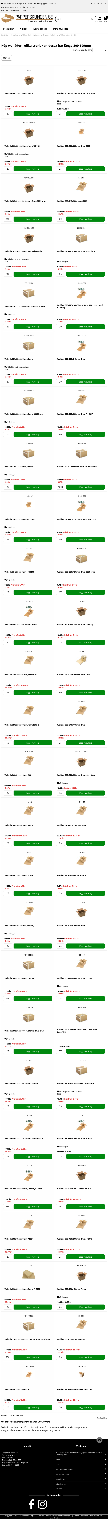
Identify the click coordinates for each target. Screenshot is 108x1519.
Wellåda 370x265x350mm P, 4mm (72, 825)
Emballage (14, 35)
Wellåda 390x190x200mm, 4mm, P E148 (74, 1239)
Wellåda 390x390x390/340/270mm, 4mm (75, 1389)
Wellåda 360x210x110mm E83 (18, 775)
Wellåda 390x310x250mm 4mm (71, 1339)
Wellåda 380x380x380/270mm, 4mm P (74, 1188)
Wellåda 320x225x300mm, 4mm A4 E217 (75, 414)
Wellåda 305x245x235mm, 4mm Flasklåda (23, 251)
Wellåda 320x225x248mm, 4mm (71, 359)
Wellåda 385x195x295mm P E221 (19, 1239)
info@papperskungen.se (44, 3)
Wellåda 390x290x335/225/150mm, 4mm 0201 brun (27, 1339)
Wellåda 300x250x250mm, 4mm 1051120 (22, 146)
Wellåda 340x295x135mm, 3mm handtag (75, 624)
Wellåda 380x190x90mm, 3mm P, (72, 875)
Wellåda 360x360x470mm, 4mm (19, 825)
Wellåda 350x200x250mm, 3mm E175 (73, 674)
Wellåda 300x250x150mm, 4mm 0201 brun (76, 93)
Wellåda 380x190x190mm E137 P (19, 875)
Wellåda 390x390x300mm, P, (17, 1389)
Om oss (81, 1464)
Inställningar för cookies (81, 1469)
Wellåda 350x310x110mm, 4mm (71, 725)
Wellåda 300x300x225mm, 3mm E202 (73, 146)
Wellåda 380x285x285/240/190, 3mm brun (75, 1083)
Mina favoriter (60, 28)
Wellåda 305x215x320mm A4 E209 (72, 201)
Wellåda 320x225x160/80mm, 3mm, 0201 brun (25, 306)
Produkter (8, 28)
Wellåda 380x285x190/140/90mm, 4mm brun (24, 1031)
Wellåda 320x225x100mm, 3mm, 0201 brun (76, 251)
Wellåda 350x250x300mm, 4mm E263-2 (22, 725)
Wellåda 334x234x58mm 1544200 (19, 572)
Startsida (4, 35)
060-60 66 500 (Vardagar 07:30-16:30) (17, 3)
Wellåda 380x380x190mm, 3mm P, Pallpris (23, 1188)
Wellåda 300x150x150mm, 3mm (19, 93)
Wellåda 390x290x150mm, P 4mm (72, 1289)
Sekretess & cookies (81, 1474)
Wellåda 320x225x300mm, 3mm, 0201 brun (24, 414)
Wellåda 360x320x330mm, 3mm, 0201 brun (76, 775)
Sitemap (81, 1489)
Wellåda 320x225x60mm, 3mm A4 (19, 466)
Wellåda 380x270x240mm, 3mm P (19, 978)
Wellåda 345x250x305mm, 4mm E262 (21, 674)
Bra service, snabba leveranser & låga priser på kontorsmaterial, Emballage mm (81, 1453)
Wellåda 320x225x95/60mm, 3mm (19, 519)
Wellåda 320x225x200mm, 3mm (19, 359)
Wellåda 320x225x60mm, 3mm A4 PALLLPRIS (77, 466)
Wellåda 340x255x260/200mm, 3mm (21, 624)
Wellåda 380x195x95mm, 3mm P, (19, 925)
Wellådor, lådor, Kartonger (30, 35)
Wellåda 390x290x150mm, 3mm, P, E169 (22, 1289)
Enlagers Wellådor (49, 35)
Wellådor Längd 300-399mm (69, 35)
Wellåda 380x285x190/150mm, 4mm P (21, 1083)
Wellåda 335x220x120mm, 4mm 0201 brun (76, 572)
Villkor (23, 28)
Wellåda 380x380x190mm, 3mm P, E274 (74, 1138)
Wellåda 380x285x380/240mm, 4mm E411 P (24, 1138)
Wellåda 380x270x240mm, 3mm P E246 (74, 978)
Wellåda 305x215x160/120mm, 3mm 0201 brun (25, 201)
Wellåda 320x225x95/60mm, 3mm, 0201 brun (77, 519)
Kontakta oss (40, 28)
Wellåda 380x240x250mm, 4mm (71, 925)
